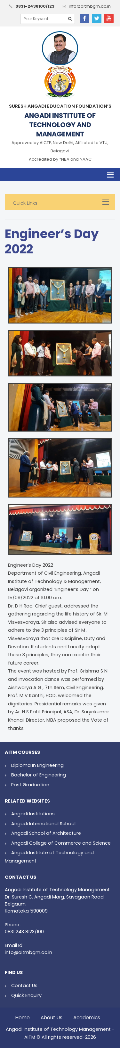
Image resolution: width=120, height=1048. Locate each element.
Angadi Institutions (33, 814)
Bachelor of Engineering (38, 775)
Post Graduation (30, 785)
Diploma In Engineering (37, 765)
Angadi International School (43, 823)
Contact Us (24, 985)
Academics (86, 1016)
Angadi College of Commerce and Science (61, 843)
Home (22, 1016)
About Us (51, 1016)
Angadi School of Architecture (46, 833)
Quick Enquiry (26, 995)
